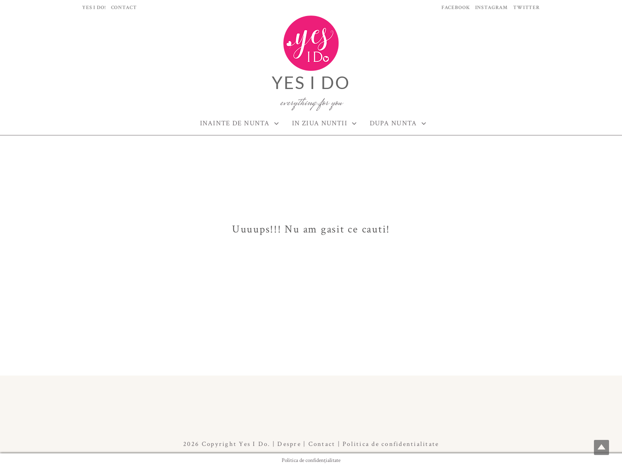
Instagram (491, 7)
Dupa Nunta (393, 123)
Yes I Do (311, 82)
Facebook (455, 7)
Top (601, 447)
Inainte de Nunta (235, 123)
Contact (124, 7)
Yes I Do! (94, 7)
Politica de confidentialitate (391, 444)
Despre (289, 444)
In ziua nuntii (319, 123)
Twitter (526, 7)
